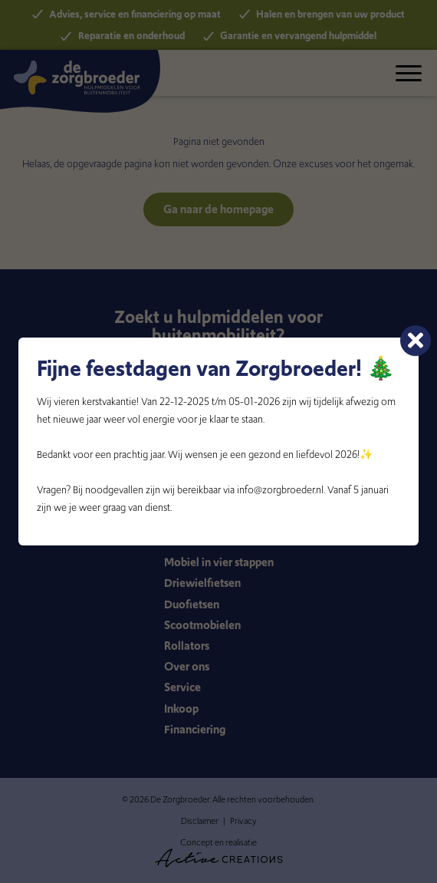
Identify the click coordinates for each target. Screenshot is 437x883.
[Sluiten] (415, 340)
